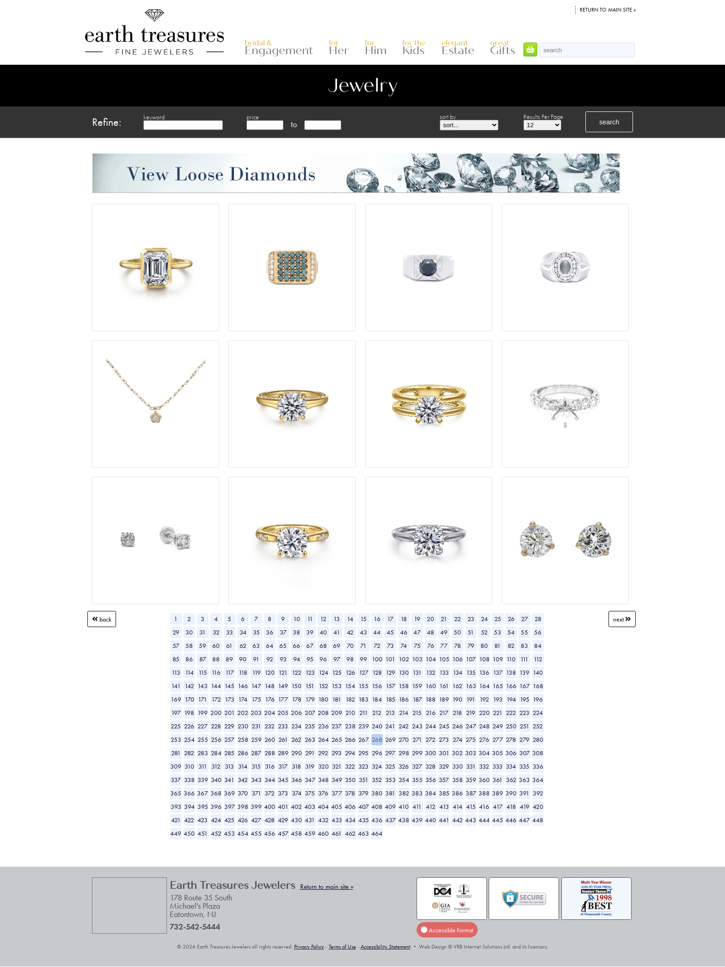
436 (376, 820)
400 (269, 806)
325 (390, 766)
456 (269, 833)
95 (310, 659)
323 (363, 766)
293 (337, 753)
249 (497, 726)
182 (350, 699)
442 (457, 820)
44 (377, 632)
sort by (448, 116)
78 (457, 645)
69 (336, 645)
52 (484, 632)
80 (484, 645)
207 (310, 712)
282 (189, 753)
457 (283, 833)
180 (323, 699)
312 (216, 766)
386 (457, 793)
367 (202, 793)
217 (444, 712)
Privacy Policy (309, 946)
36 (269, 632)
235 (310, 726)
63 (256, 645)
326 (404, 766)
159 (417, 686)
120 (269, 672)
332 (484, 766)
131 (417, 672)
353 (390, 780)
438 (403, 820)
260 (269, 739)
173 (229, 699)
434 (350, 820)
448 (537, 820)
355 (417, 780)
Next (622, 619)
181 (336, 699)
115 (202, 672)
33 (229, 632)
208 (323, 712)
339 (202, 780)
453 (229, 833)
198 (189, 712)
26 (511, 619)
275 (471, 739)
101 (390, 659)
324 (377, 766)
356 (430, 780)
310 (189, 766)
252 (538, 726)
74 (403, 645)
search (609, 122)
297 (390, 753)
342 (243, 780)
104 (430, 659)
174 (242, 699)
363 (524, 780)
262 (296, 739)
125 (337, 672)
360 (484, 780)
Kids (414, 47)
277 (497, 739)
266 (350, 739)
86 (189, 659)
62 (243, 645)
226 (189, 726)
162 (457, 686)
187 (417, 699)
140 (538, 672)
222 (511, 712)
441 (444, 820)
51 (470, 632)
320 (323, 766)
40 (323, 632)
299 (417, 753)
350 (350, 780)
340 (216, 780)
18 (403, 619)
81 (497, 645)
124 (323, 672)
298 (404, 753)
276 (484, 739)
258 (243, 739)
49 (444, 632)
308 (537, 753)
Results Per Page (543, 116)
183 (363, 699)
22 (457, 619)
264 (323, 739)
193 (498, 699)
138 (511, 672)
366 (189, 793)
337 (176, 780)
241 (390, 726)
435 (363, 820)
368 (215, 793)
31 (202, 632)
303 (470, 753)
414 (457, 806)
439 (417, 820)
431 (310, 820)
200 (215, 712)
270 (404, 739)
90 (242, 659)
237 (337, 726)
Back (101, 619)
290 (296, 753)
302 (457, 753)
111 (524, 659)
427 (256, 820)
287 (256, 753)
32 (216, 632)
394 (189, 806)
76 (430, 645)
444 (484, 820)
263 (310, 739)
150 (296, 686)
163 (471, 686)
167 (524, 686)
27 (524, 619)
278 (511, 739)
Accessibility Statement (386, 946)
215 (417, 712)
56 (537, 632)
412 (431, 806)
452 (216, 833)
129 (390, 672)
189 (444, 699)
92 (269, 659)
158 (404, 686)
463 (363, 833)
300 (430, 753)
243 (417, 726)
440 (430, 820)
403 (309, 806)
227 (202, 726)
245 (444, 726)
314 (242, 766)
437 (390, 820)
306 (510, 753)
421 (176, 820)
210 (350, 712)
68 (323, 645)
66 (296, 645)
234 (296, 726)
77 (444, 645)
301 (444, 753)
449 (175, 833)
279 (524, 739)
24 (484, 619)
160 (430, 686)
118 (243, 672)
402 (296, 806)
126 (350, 672)
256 (216, 739)
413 (444, 806)
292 (323, 753)
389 (497, 793)
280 (538, 739)
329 (444, 766)
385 (444, 793)
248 (484, 726)
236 (323, 726)
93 (283, 659)
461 (337, 833)
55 (524, 632)
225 (176, 726)
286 (243, 753)
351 (364, 780)
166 (511, 686)
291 (310, 753)
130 (404, 672)
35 (256, 632)
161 (444, 686)
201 (229, 712)
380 (376, 793)
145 (229, 686)
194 (511, 699)
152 (323, 686)
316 (270, 766)
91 (256, 659)
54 (511, 632)
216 (431, 712)
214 (403, 712)
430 (296, 820)
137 (498, 672)
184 (377, 699)
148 (269, 686)
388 (484, 793)
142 (189, 686)
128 (377, 672)
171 (202, 699)
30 (189, 632)
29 (175, 632)
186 (404, 699)
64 (269, 645)
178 (296, 699)
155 (363, 686)
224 (538, 712)
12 (323, 619)
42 (350, 632)
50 (457, 632)
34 (243, 632)
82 (511, 645)
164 (484, 686)
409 (390, 806)
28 (538, 619)
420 (538, 806)
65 (283, 645)
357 (444, 780)
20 (430, 619)
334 (511, 766)
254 (189, 739)
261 (283, 739)
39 (309, 632)
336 (538, 766)
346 (296, 780)
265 (337, 739)
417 (498, 806)
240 (377, 726)
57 (175, 645)
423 (202, 820)
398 (242, 806)
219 (470, 712)
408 (376, 806)
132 (431, 672)
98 (350, 659)
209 (336, 712)
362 (511, 780)
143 (202, 686)
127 (364, 672)
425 (229, 820)
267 (363, 739)
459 (309, 833)
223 (524, 712)
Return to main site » (608, 9)
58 (189, 645)
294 (350, 753)
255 (202, 739)
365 (175, 793)
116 (216, 672)
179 (310, 699)
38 (296, 632)
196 (538, 699)
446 (510, 820)
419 (524, 806)
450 (189, 833)
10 (296, 619)
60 (216, 645)
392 (538, 793)
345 (283, 780)
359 (471, 780)
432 (323, 820)
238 (350, 726)
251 (524, 726)
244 (430, 726)
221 (498, 712)
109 (497, 659)
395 (202, 806)
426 (243, 820)
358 (457, 780)
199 (202, 712)
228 (216, 726)
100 (377, 659)
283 (202, 753)
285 (229, 753)
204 (269, 712)
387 (471, 793)
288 (269, 753)
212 (376, 712)
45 (390, 632)
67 (309, 645)
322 (350, 766)
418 (511, 806)
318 (296, 766)
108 (484, 659)
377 (337, 793)
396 (215, 806)
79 (470, 645)
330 (457, 766)
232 (269, 726)
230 (243, 726)
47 (417, 632)
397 (229, 806)
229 (229, 726)
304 (484, 753)
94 (296, 659)
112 (538, 659)
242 (404, 726)
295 (363, 753)
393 (176, 806)
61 (229, 645)
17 (390, 619)
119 (256, 672)
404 (323, 806)
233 (283, 726)
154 (350, 686)
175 (256, 699)
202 (242, 712)
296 (377, 753)
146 (243, 686)
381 (390, 793)
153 (337, 686)
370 (243, 793)
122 (296, 672)
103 (417, 659)
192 (484, 699)
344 (269, 780)
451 (202, 833)
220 (484, 712)
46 (403, 632)
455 (256, 833)
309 (175, 766)
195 (524, 699)
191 (470, 699)
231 (256, 726)
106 (457, 659)
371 (256, 793)
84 (537, 645)
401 (283, 806)
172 (216, 699)
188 (430, 699)
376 (323, 793)
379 (363, 793)
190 (457, 699)
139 (524, 672)
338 (189, 780)
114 (189, 672)
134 (457, 672)
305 (497, 753)
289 (283, 753)
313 (229, 766)
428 (269, 820)
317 (283, 766)
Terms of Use (342, 946)
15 (363, 619)
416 (484, 806)
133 (444, 672)
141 (176, 686)
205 (283, 712)
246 (457, 726)
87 (202, 659)
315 (256, 766)
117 (229, 672)
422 (189, 820)
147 (256, 686)
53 (497, 632)
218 (457, 712)
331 (471, 766)
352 (377, 780)
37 (283, 632)
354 (404, 780)
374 (296, 793)
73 (390, 645)
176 (270, 699)
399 (256, 806)
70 (350, 645)
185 (390, 699)
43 (363, 632)
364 (537, 780)
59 (202, 645)
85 (175, 659)
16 (377, 619)
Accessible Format (447, 929)
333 (497, 766)
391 (524, 793)
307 (524, 753)
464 (376, 833)
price (252, 117)
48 (430, 632)
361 (497, 780)
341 (229, 780)
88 (216, 659)
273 (444, 739)
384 (430, 793)
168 (538, 686)
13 (336, 619)
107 (471, 659)
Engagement (279, 47)
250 (511, 726)
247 (471, 726)
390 (510, 793)
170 (189, 699)
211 (363, 712)
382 (404, 793)
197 (176, 712)
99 (363, 659)
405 (336, 806)
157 (390, 686)
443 (470, 820)
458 (296, 833)
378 (350, 793)
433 (337, 820)
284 (216, 753)
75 (417, 645)
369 (229, 793)
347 (310, 780)
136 (484, 672)
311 (202, 766)
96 (323, 659)
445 (497, 820)
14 (350, 619)
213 (390, 712)
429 (283, 820)
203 (256, 712)
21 (444, 619)
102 (404, 659)
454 (242, 833)
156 (377, 686)
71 (363, 645)
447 (524, 820)
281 (176, 753)
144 (216, 686)
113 (176, 672)
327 (417, 766)
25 (497, 619)
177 (283, 699)
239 (363, 726)
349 (337, 780)
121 (283, 672)
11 (310, 619)
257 (229, 739)
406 (350, 806)
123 (310, 672)
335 (524, 766)
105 (444, 659)
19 (417, 619)
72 (377, 645)
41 (336, 632)
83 (524, 645)
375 (310, 793)
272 (430, 739)
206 (296, 712)
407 (363, 806)
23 (470, 619)
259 (256, 739)
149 (283, 686)
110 (511, 659)
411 (417, 806)
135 (471, 672)
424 (216, 820)
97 (336, 659)
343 (256, 780)
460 (323, 833)
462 (350, 833)
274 (457, 739)
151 (309, 686)
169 (176, 699)
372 (269, 793)
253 (176, 739)
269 (390, 739)
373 (283, 793)
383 (417, 793)
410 (404, 806)
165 (497, 686)
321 (337, 766)
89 (229, 659)
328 (430, 766)
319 (309, 766)
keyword (154, 117)
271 (417, 739)
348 (323, 780)
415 (471, 806)
